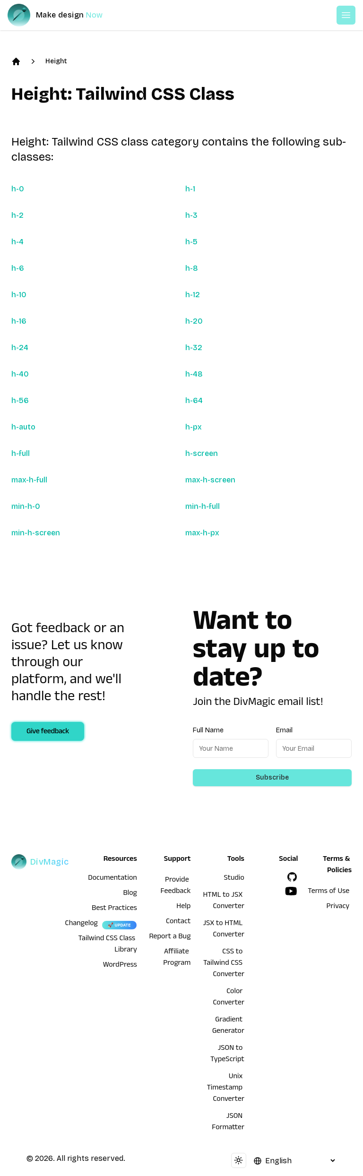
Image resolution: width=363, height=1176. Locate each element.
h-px (193, 426)
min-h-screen (35, 532)
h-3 (191, 215)
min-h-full (202, 506)
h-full (20, 453)
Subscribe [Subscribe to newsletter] (272, 777)
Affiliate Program (176, 958)
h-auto (23, 426)
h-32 (193, 347)
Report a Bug (170, 937)
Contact (178, 922)
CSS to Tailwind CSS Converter (223, 964)
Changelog (81, 924)
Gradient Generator (228, 1026)
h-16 (18, 321)
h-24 (19, 347)
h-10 (18, 294)
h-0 (17, 188)
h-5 (191, 241)
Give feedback (47, 732)
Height (56, 61)
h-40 (20, 373)
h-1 (190, 188)
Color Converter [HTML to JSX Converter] (228, 998)
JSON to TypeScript (227, 1054)
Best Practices (114, 909)
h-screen (201, 453)
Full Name (208, 730)
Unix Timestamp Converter (225, 1089)
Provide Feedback (176, 886)
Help (183, 907)
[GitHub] (292, 877)
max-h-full (29, 479)
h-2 (17, 215)
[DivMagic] (64, 15)
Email (284, 730)
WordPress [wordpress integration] (120, 965)
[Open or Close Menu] (346, 15)
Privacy (338, 907)
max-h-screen (210, 479)
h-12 (192, 294)
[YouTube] (291, 891)
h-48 (194, 373)
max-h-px (202, 532)
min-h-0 (25, 506)
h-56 (20, 400)
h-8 (191, 268)
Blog (130, 894)
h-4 (17, 241)
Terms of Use (328, 892)
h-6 (17, 268)
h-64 (194, 400)
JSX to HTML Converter (223, 929)
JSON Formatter (228, 1122)
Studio (234, 878)
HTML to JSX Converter (223, 901)
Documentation (112, 878)
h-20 (194, 321)
